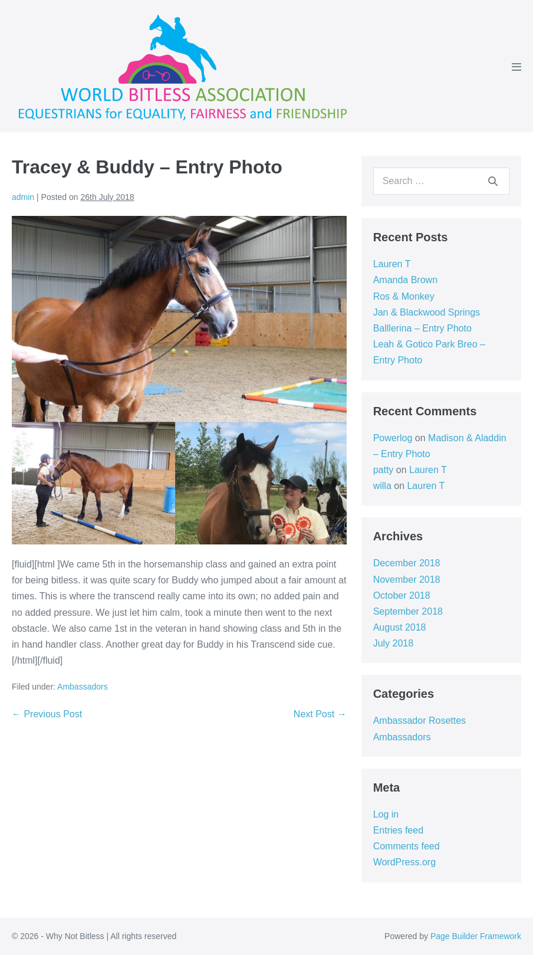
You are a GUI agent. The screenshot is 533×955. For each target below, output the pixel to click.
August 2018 (399, 627)
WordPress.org (404, 862)
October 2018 (401, 595)
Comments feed (406, 846)
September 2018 (408, 611)
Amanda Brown (405, 280)
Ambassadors (82, 686)
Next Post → (320, 714)
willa (382, 486)
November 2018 (406, 580)
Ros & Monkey (404, 296)
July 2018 (393, 643)
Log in (386, 814)
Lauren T (392, 264)
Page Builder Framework (475, 936)
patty (383, 470)
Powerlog (393, 438)
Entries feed (398, 830)
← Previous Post (47, 714)
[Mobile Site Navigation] (516, 66)
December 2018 (406, 563)
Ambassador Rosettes (419, 721)
